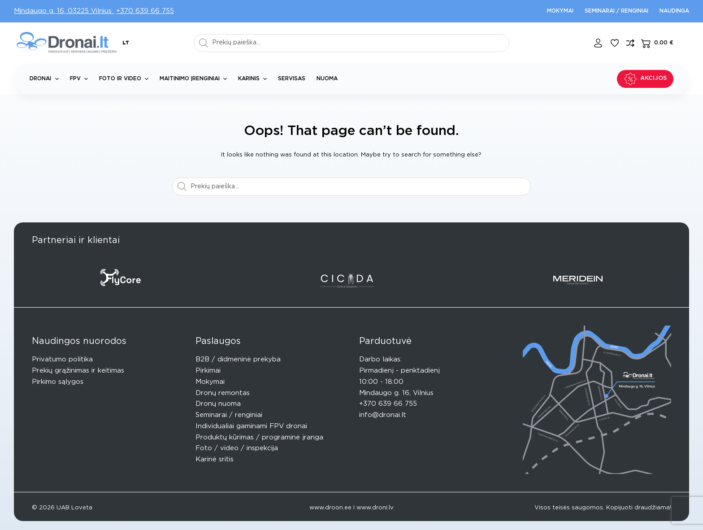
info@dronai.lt (382, 415)
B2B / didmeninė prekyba (238, 359)
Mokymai (560, 10)
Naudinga (674, 10)
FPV (80, 79)
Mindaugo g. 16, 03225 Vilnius (64, 11)
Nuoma (327, 78)
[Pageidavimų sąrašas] (615, 43)
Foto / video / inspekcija (236, 448)
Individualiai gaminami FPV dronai (251, 426)
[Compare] (630, 43)
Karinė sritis (214, 459)
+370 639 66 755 (145, 11)
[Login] (598, 43)
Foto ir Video (125, 79)
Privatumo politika (62, 359)
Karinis (254, 79)
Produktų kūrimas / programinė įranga (259, 437)
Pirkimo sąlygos (57, 381)
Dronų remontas (222, 393)
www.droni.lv (375, 508)
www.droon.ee (330, 508)
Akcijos (645, 79)
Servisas (291, 78)
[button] (125, 43)
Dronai (46, 79)
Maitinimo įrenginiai (195, 79)
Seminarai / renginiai (616, 10)
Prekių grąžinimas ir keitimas (78, 370)
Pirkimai (208, 370)
